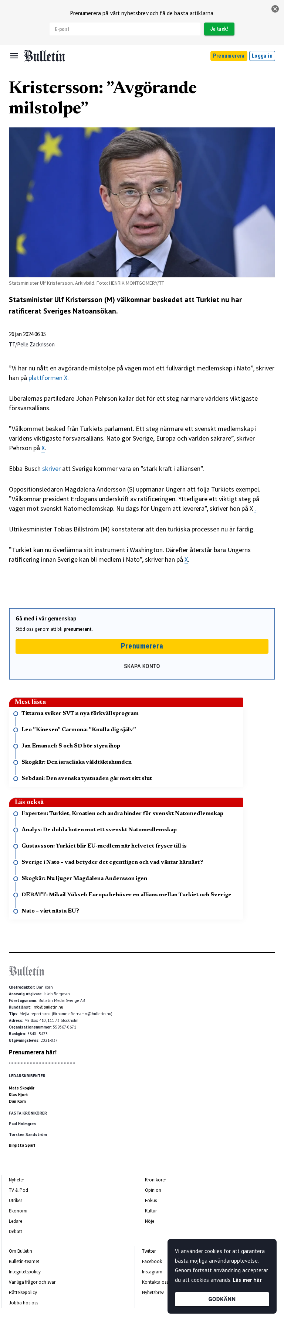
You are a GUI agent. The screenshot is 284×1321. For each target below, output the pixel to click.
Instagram (152, 1272)
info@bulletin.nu (48, 1007)
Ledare (15, 1221)
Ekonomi (18, 1211)
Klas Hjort (18, 1094)
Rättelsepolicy (23, 1292)
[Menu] (14, 56)
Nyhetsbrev (153, 1292)
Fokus (151, 1200)
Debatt (15, 1231)
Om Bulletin (20, 1251)
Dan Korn (17, 1101)
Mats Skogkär (21, 1088)
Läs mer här (247, 1279)
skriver (51, 468)
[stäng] (275, 9)
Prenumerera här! (33, 1052)
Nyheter (16, 1180)
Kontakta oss (155, 1282)
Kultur (151, 1211)
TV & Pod (18, 1190)
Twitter (149, 1251)
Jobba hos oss (23, 1303)
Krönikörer (155, 1180)
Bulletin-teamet (24, 1261)
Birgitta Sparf (22, 1145)
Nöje (149, 1221)
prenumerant (78, 629)
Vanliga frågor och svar (32, 1282)
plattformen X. (48, 377)
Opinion (153, 1190)
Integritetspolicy (25, 1272)
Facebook (152, 1261)
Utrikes (15, 1200)
